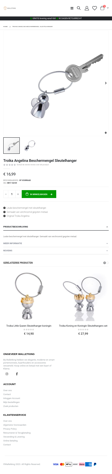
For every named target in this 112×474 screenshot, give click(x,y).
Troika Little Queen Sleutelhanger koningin (28, 325)
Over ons (7, 390)
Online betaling (10, 440)
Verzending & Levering (14, 437)
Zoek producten (10, 406)
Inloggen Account (11, 398)
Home (5, 26)
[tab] (56, 227)
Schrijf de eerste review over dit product (33, 165)
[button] (106, 133)
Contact (7, 394)
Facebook (17, 374)
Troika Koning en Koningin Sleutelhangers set (83, 325)
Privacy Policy (10, 429)
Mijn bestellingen (11, 402)
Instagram (7, 374)
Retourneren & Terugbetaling (17, 433)
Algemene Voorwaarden (14, 425)
